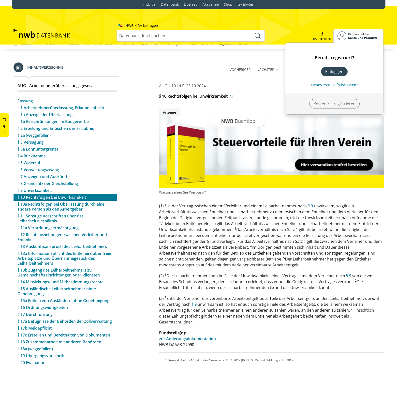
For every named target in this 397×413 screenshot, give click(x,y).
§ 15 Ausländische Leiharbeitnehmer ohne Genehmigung (56, 270)
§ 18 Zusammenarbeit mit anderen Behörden (59, 321)
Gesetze (106, 23)
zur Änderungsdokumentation (187, 318)
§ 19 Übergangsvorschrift (41, 335)
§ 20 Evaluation (31, 341)
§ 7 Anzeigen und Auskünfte (43, 155)
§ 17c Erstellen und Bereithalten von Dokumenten (63, 314)
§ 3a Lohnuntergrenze (38, 128)
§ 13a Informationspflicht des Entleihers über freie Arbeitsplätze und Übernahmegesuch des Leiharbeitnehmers (64, 237)
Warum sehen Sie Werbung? (182, 171)
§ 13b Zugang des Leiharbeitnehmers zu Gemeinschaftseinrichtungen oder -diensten (58, 252)
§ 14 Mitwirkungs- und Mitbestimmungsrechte (60, 261)
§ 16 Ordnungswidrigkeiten (42, 286)
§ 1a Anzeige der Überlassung (45, 94)
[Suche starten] (257, 9)
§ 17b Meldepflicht (34, 307)
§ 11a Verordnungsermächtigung (48, 207)
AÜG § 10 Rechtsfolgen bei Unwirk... (220, 23)
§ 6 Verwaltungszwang (38, 149)
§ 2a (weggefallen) (34, 114)
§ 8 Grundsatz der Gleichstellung (47, 162)
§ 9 (310, 185)
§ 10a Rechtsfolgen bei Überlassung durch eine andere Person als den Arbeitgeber (60, 186)
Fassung (25, 80)
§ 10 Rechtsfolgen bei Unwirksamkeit (51, 176)
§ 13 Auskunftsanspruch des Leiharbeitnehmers (62, 225)
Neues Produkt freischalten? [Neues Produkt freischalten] (334, 58)
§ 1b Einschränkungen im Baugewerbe (53, 100)
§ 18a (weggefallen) (35, 328)
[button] (322, 9)
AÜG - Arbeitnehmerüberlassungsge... (151, 23)
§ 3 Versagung (30, 121)
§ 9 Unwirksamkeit (34, 169)
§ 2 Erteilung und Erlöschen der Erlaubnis (55, 107)
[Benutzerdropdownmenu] (358, 9)
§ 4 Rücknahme (31, 135)
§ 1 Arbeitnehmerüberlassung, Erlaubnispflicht (60, 87)
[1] (231, 75)
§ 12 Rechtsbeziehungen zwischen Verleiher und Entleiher (62, 216)
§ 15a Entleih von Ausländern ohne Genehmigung (63, 279)
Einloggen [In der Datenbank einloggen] (334, 44)
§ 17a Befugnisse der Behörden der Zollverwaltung (64, 300)
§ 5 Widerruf (28, 142)
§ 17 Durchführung (35, 293)
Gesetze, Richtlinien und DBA (69, 23)
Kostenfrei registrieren (334, 77)
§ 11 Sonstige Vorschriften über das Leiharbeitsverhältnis (50, 198)
